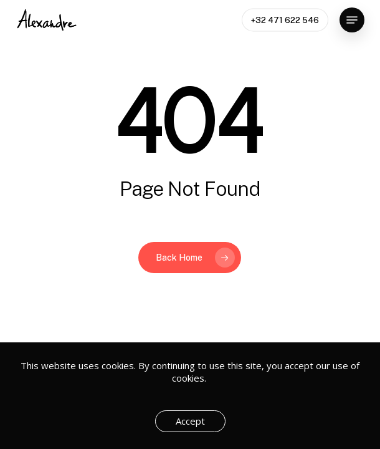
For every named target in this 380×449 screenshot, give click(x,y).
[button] (352, 20)
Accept (190, 421)
